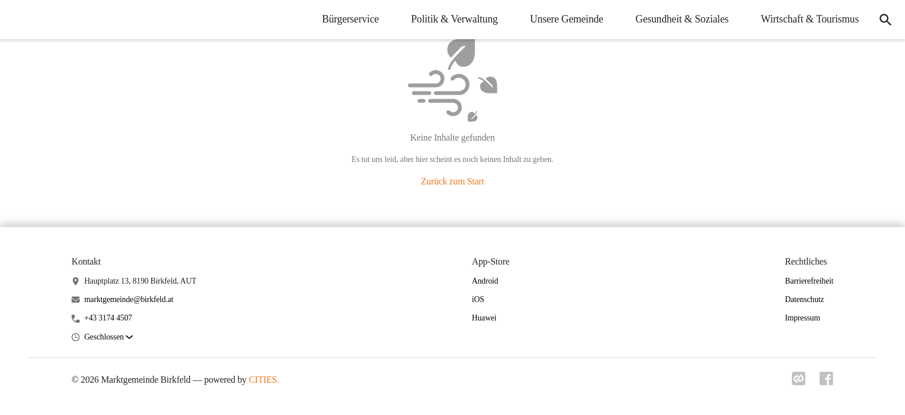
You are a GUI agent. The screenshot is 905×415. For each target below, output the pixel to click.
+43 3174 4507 (108, 318)
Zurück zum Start (452, 181)
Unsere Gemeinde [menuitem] (566, 19)
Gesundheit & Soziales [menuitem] (681, 19)
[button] (108, 337)
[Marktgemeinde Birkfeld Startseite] (17, 19)
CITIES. (264, 379)
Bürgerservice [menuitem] (350, 19)
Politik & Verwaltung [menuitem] (454, 19)
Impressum (802, 318)
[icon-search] (885, 19)
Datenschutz (804, 299)
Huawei (484, 318)
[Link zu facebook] (826, 382)
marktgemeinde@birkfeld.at (128, 299)
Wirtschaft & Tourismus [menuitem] (810, 19)
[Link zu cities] (799, 382)
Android (485, 281)
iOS (478, 299)
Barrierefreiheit (809, 281)
